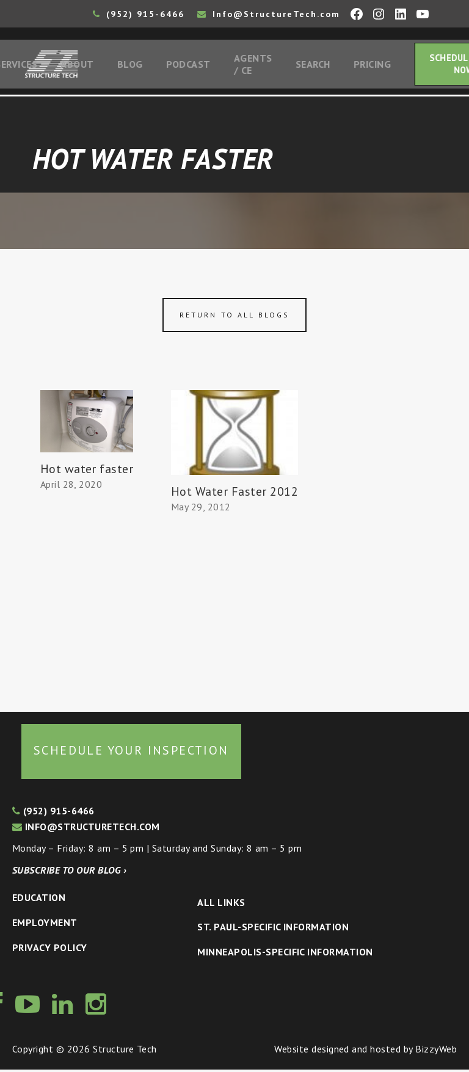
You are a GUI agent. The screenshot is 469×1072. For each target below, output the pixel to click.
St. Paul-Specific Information (273, 930)
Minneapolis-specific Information (285, 954)
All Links (221, 905)
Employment (45, 925)
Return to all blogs (234, 317)
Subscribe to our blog (69, 872)
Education (38, 900)
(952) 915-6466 (138, 14)
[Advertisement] (86, 599)
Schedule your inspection (131, 753)
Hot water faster (87, 471)
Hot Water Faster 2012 (234, 494)
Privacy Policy (49, 950)
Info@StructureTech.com (268, 14)
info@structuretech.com (86, 829)
